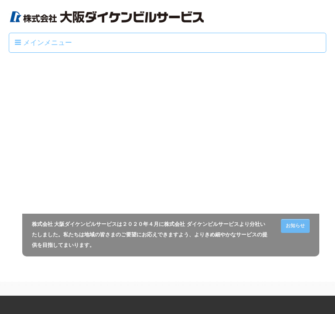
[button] (44, 42)
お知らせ (295, 225)
